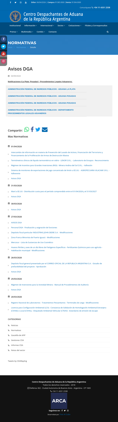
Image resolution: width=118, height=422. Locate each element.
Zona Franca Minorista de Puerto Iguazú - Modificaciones (35, 237)
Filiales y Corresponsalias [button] (96, 25)
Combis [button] (41, 31)
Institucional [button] (15, 25)
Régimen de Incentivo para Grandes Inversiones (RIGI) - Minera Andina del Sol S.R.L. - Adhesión (51, 165)
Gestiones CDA (17, 340)
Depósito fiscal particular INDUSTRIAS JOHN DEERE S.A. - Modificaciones (42, 232)
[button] (107, 32)
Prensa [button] (14, 31)
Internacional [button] (47, 25)
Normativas (21, 47)
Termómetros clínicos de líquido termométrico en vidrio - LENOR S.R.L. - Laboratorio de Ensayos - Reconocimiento (60, 160)
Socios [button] (61, 25)
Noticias (14, 325)
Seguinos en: (54, 410)
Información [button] (30, 25)
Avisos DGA (16, 178)
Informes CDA (17, 345)
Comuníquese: (95, 7)
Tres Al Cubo (65, 414)
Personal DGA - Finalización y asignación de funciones (34, 227)
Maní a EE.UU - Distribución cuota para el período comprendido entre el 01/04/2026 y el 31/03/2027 (54, 191)
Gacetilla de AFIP (18, 335)
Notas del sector (18, 350)
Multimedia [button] (27, 31)
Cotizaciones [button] (75, 25)
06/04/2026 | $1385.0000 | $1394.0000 (56, 2)
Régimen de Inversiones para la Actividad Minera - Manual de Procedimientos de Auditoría (50, 284)
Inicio (10, 47)
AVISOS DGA (16, 222)
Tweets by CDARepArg (17, 361)
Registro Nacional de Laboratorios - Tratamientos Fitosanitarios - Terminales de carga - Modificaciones (55, 302)
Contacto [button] (53, 31)
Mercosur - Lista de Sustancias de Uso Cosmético (32, 242)
